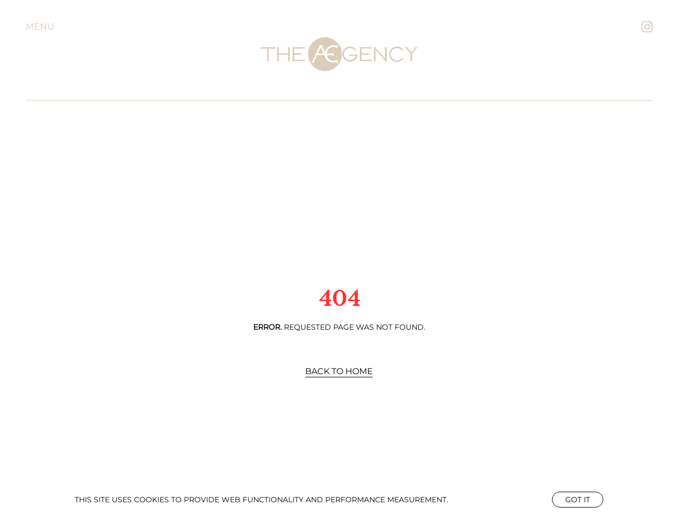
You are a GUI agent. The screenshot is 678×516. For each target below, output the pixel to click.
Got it (577, 499)
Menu (39, 26)
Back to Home (339, 371)
